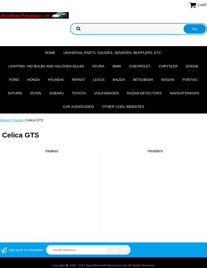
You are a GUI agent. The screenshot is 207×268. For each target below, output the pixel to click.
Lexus (99, 80)
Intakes (51, 151)
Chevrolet (139, 66)
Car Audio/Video (78, 107)
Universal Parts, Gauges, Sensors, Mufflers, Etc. (112, 53)
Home (50, 53)
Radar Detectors (144, 93)
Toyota (79, 93)
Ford (14, 80)
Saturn (15, 93)
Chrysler (168, 66)
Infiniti (78, 80)
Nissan (167, 80)
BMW (117, 66)
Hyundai (56, 80)
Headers (155, 151)
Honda (33, 80)
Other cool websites (123, 107)
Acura (98, 66)
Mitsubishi (143, 80)
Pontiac (190, 80)
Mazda (119, 80)
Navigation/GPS (184, 93)
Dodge (192, 66)
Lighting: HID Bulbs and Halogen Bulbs (46, 66)
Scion (35, 93)
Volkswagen (106, 93)
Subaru (56, 93)
